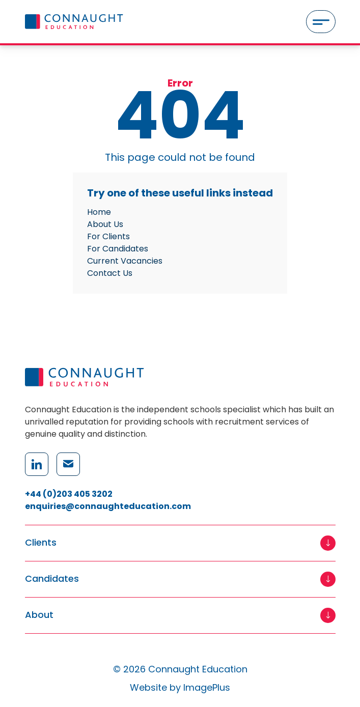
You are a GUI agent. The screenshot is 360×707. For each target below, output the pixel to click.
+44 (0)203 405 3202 (69, 494)
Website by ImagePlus (180, 687)
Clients (41, 543)
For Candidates (117, 248)
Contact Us (109, 273)
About (39, 615)
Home (99, 212)
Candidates (52, 579)
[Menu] (321, 21)
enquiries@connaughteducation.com (108, 506)
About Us (105, 224)
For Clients (108, 236)
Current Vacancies (124, 261)
